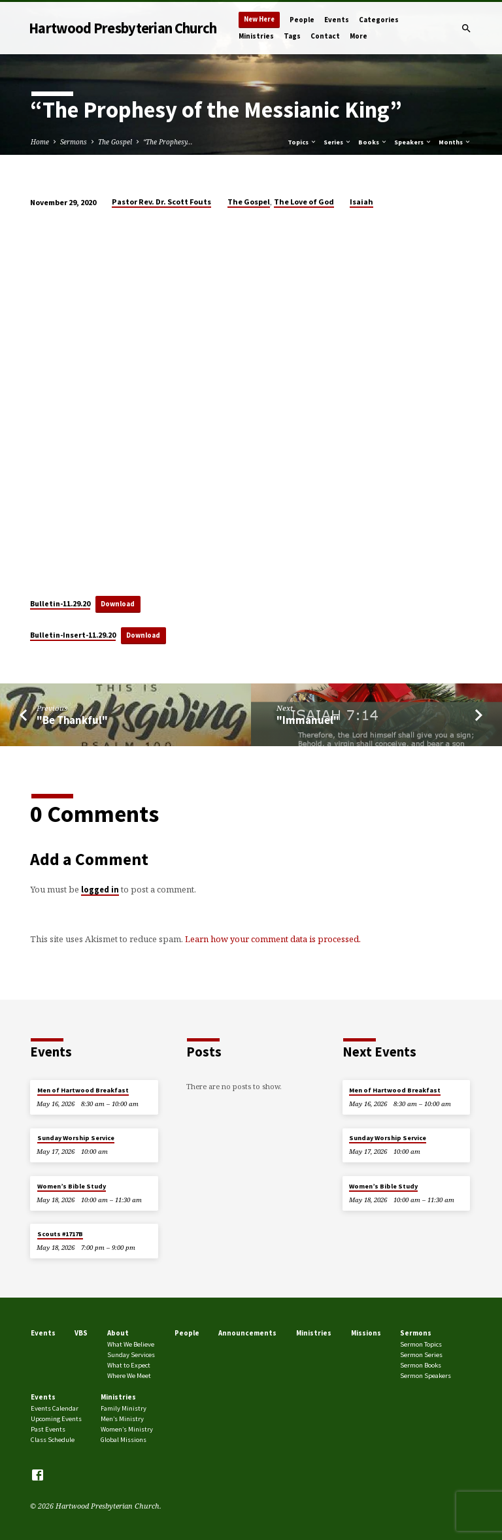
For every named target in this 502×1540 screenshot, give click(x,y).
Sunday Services (131, 1355)
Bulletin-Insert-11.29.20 (73, 635)
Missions (366, 1332)
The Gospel (115, 141)
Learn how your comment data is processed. (273, 939)
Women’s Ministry (127, 1429)
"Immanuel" (307, 720)
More (358, 36)
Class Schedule (53, 1439)
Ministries (256, 36)
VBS (81, 1332)
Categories (379, 19)
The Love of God (304, 201)
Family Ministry (123, 1408)
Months (455, 142)
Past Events (48, 1429)
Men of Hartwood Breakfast (83, 1090)
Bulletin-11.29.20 (60, 603)
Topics (302, 142)
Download (118, 603)
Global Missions (123, 1439)
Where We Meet (129, 1375)
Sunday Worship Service (75, 1138)
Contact (325, 36)
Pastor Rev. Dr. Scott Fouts (161, 201)
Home (40, 141)
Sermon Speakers (425, 1375)
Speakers (413, 142)
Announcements (247, 1332)
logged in (100, 889)
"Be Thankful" (72, 720)
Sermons (73, 141)
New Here (259, 19)
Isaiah (361, 201)
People (302, 19)
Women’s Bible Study (71, 1186)
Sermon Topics (421, 1344)
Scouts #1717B (60, 1234)
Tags (292, 36)
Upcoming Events (56, 1419)
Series (338, 142)
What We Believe (130, 1344)
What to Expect (128, 1365)
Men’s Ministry (122, 1419)
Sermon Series (421, 1355)
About (118, 1332)
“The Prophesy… (168, 141)
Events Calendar (54, 1408)
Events (336, 19)
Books (373, 142)
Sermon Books (420, 1365)
